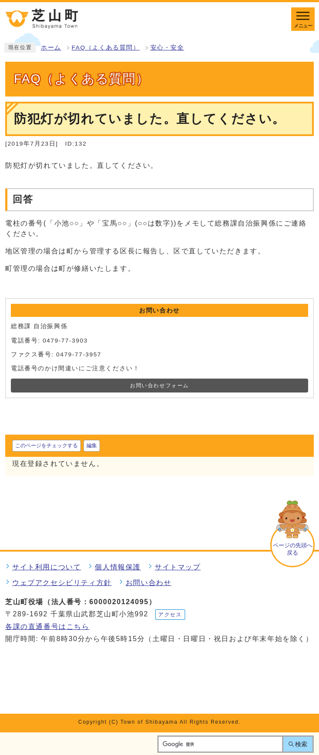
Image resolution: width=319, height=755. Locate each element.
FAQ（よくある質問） (106, 47)
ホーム (51, 47)
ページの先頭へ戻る (292, 549)
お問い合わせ (149, 582)
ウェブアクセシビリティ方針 (62, 582)
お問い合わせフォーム (159, 385)
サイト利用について (46, 567)
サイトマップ (178, 567)
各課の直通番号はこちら (47, 626)
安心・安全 (167, 47)
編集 (91, 445)
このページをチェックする (46, 445)
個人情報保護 (118, 567)
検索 (301, 744)
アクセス (170, 615)
